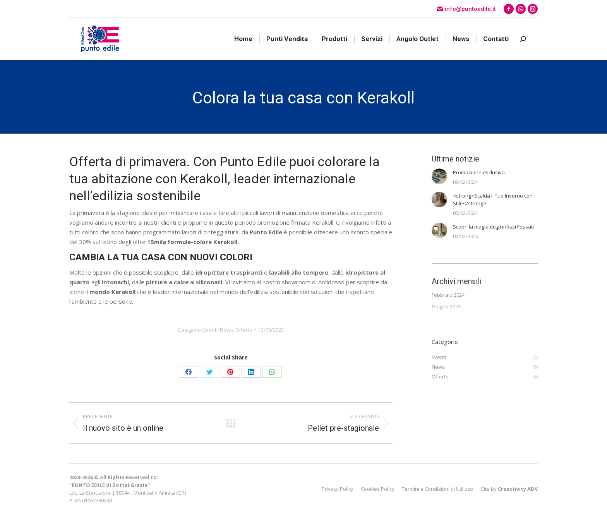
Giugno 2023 (446, 306)
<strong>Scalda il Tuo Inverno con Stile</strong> (493, 199)
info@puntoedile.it (466, 9)
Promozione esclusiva (479, 172)
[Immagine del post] (439, 176)
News (226, 329)
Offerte (243, 329)
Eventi (210, 329)
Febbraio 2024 (448, 294)
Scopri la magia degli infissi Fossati (493, 226)
